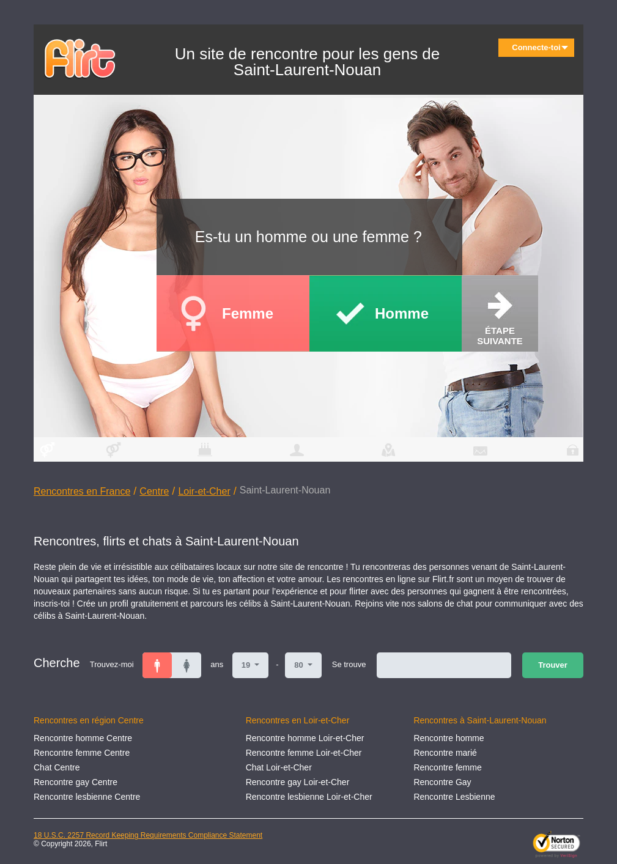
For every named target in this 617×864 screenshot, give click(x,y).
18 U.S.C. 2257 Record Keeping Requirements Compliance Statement (148, 835)
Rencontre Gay (442, 782)
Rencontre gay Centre (75, 782)
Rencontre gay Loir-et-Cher (298, 782)
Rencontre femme (447, 767)
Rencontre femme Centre (82, 753)
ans (216, 664)
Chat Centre (56, 767)
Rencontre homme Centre (83, 738)
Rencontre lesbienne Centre (87, 797)
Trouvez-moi (112, 664)
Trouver (552, 665)
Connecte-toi (540, 47)
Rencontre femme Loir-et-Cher (304, 753)
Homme (402, 313)
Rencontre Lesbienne (454, 797)
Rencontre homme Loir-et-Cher (305, 738)
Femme (247, 313)
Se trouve (349, 664)
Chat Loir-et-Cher (279, 767)
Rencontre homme (448, 738)
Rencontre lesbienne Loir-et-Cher (309, 797)
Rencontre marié (445, 753)
